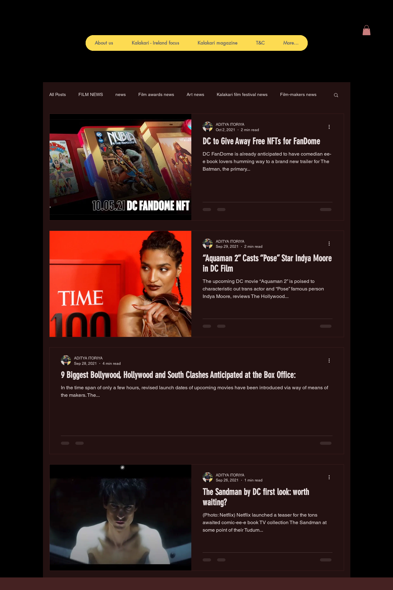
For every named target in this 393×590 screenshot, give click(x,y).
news (120, 94)
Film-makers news (298, 94)
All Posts (57, 94)
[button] (366, 30)
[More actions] (331, 126)
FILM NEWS (90, 94)
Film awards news (156, 94)
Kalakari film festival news (242, 94)
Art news (195, 94)
